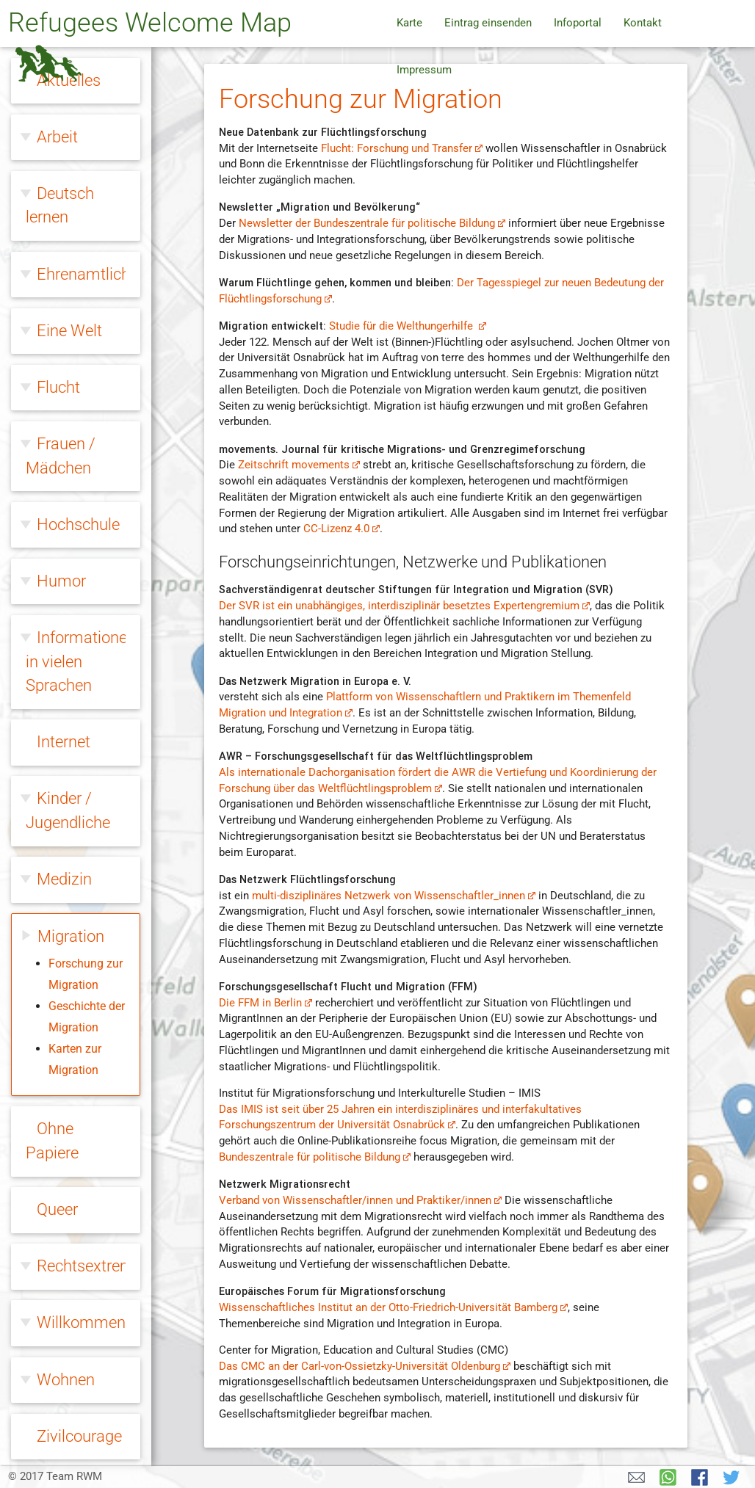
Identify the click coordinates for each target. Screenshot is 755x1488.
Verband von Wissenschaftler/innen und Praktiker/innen (360, 1200)
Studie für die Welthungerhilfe (407, 326)
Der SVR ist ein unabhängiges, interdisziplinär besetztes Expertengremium (404, 606)
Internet (63, 737)
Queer (57, 1205)
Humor (61, 576)
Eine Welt (69, 326)
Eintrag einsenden (488, 23)
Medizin (64, 874)
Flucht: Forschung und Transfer (402, 148)
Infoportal (578, 23)
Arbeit (57, 132)
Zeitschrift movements (299, 465)
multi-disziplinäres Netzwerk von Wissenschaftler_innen (393, 896)
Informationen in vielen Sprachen (81, 657)
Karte (409, 23)
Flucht (58, 383)
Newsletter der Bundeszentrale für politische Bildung (372, 223)
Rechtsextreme (89, 1261)
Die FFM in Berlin (265, 1003)
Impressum (424, 70)
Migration (70, 932)
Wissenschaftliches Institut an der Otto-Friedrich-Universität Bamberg (393, 1308)
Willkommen (81, 1318)
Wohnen (66, 1375)
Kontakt (643, 23)
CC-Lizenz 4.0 (341, 529)
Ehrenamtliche (87, 270)
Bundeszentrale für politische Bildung (315, 1157)
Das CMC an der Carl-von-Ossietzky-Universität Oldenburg (364, 1366)
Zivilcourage (79, 1432)
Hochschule (78, 520)
